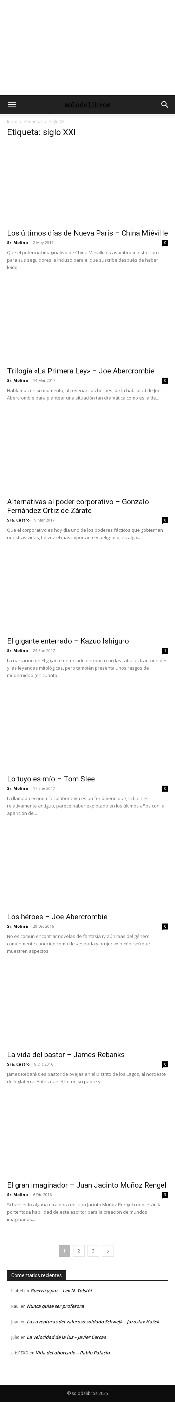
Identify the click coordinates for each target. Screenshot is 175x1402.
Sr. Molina (17, 242)
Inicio (12, 121)
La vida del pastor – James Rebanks (66, 1054)
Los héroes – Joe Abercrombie (57, 917)
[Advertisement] (87, 48)
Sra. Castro (18, 520)
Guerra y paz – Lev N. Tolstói (61, 1290)
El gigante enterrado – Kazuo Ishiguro (68, 641)
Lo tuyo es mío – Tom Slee (51, 779)
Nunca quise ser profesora (55, 1306)
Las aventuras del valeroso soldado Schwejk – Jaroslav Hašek (93, 1321)
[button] (12, 104)
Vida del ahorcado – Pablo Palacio (72, 1352)
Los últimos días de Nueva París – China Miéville (87, 233)
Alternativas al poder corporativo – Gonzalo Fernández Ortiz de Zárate (78, 506)
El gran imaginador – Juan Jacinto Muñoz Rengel (87, 1185)
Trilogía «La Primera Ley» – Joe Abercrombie (81, 371)
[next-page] (108, 1251)
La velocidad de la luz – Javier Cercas (66, 1337)
